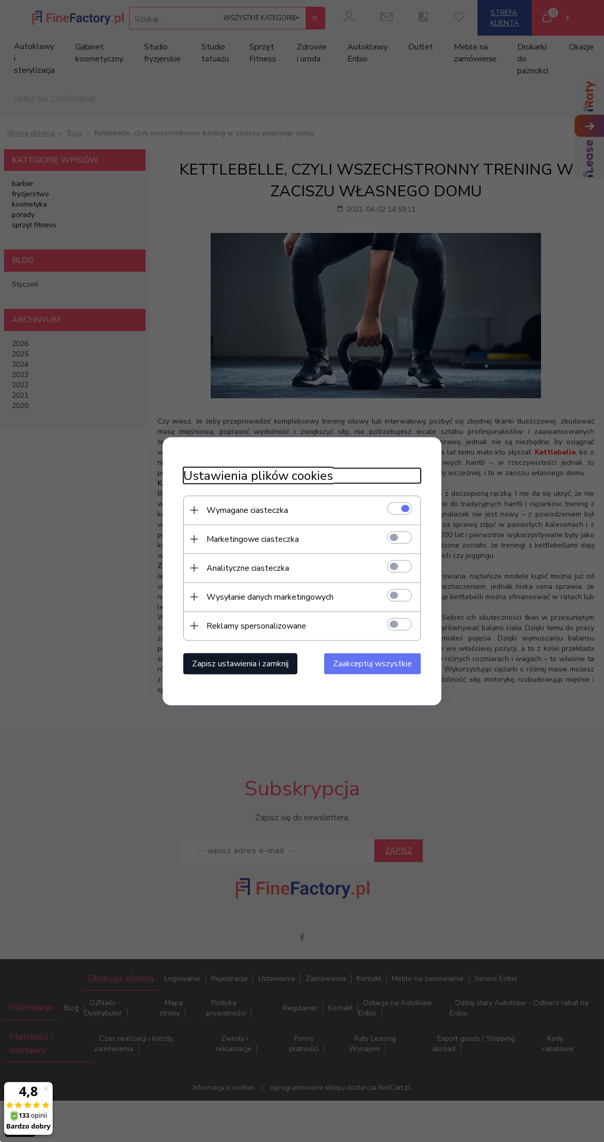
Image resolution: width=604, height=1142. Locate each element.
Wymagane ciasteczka (247, 509)
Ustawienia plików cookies (258, 475)
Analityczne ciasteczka (247, 567)
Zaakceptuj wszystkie (372, 663)
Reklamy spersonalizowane (256, 625)
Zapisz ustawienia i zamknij (240, 663)
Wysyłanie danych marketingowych (269, 596)
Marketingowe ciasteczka (252, 538)
